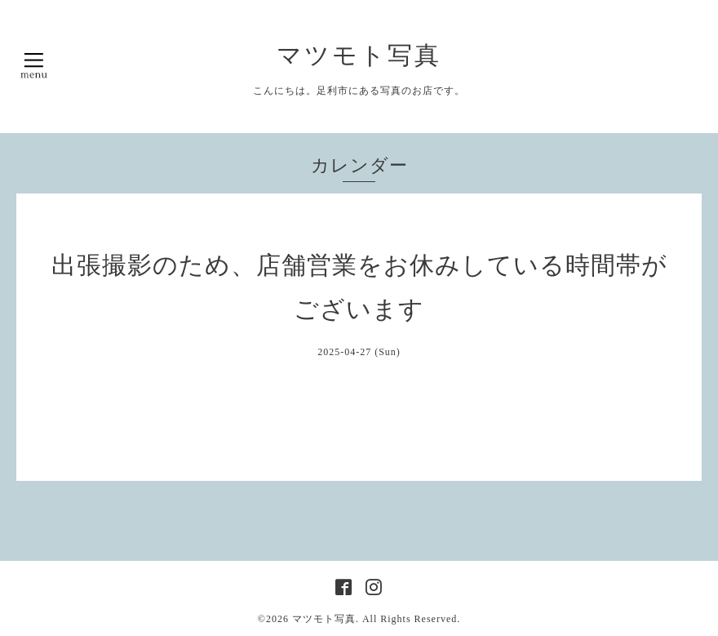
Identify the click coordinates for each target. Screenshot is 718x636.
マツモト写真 (359, 55)
